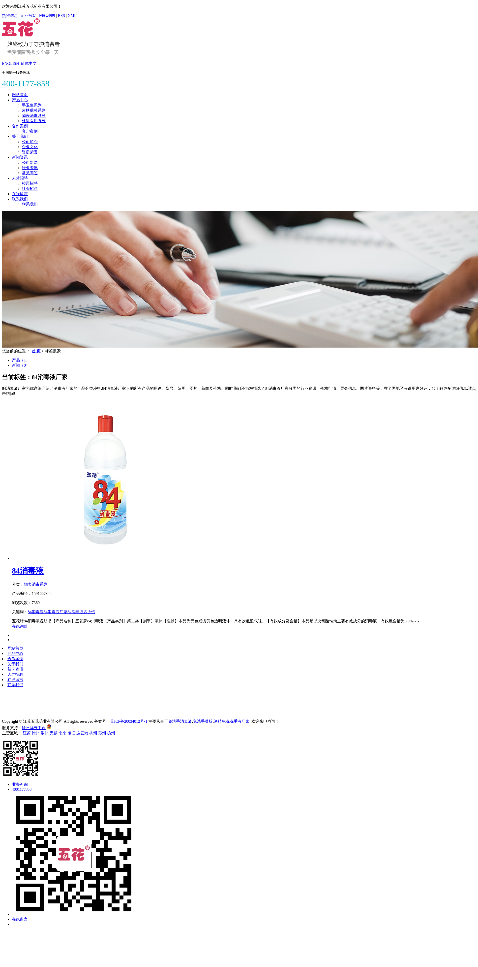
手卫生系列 (32, 105)
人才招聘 (20, 178)
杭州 (93, 733)
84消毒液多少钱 (81, 612)
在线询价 (20, 626)
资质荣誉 (30, 152)
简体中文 (29, 63)
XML (72, 15)
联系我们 (20, 199)
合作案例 (20, 126)
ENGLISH (10, 63)
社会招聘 (30, 188)
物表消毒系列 (34, 115)
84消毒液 (28, 570)
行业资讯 (30, 168)
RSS (61, 15)
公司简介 (30, 142)
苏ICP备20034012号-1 (128, 721)
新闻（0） (21, 365)
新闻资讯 (20, 157)
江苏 (27, 733)
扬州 (111, 733)
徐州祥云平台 (34, 728)
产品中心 (20, 100)
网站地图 (47, 15)
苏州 (102, 733)
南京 (62, 733)
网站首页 (20, 95)
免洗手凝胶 (203, 721)
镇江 (71, 733)
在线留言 (20, 194)
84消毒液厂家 (55, 612)
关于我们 (20, 136)
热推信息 (10, 15)
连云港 (82, 733)
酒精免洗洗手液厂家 (231, 721)
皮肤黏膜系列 (34, 110)
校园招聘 (30, 183)
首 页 (36, 351)
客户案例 (30, 131)
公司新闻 (30, 162)
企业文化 (30, 147)
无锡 (54, 733)
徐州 (36, 733)
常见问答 (30, 173)
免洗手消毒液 (180, 721)
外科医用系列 (34, 121)
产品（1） (21, 360)
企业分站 (28, 15)
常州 (45, 733)
